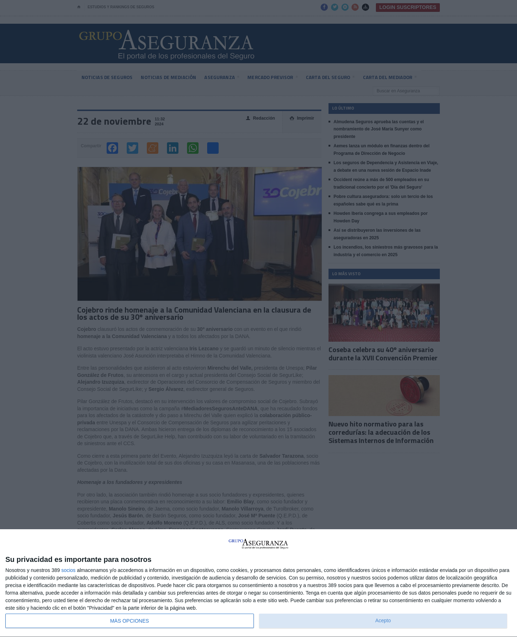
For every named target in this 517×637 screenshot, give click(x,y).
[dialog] (258, 583)
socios (68, 570)
